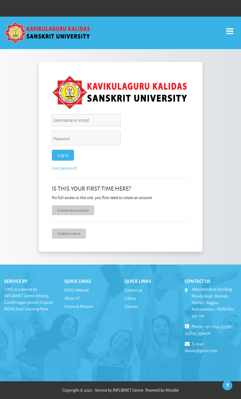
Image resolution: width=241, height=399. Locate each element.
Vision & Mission (78, 306)
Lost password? (64, 168)
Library (130, 298)
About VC (72, 298)
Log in (63, 155)
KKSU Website (76, 290)
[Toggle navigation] (230, 28)
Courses (131, 306)
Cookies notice (69, 233)
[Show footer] (227, 385)
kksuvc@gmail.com (201, 350)
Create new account (73, 210)
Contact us (133, 290)
